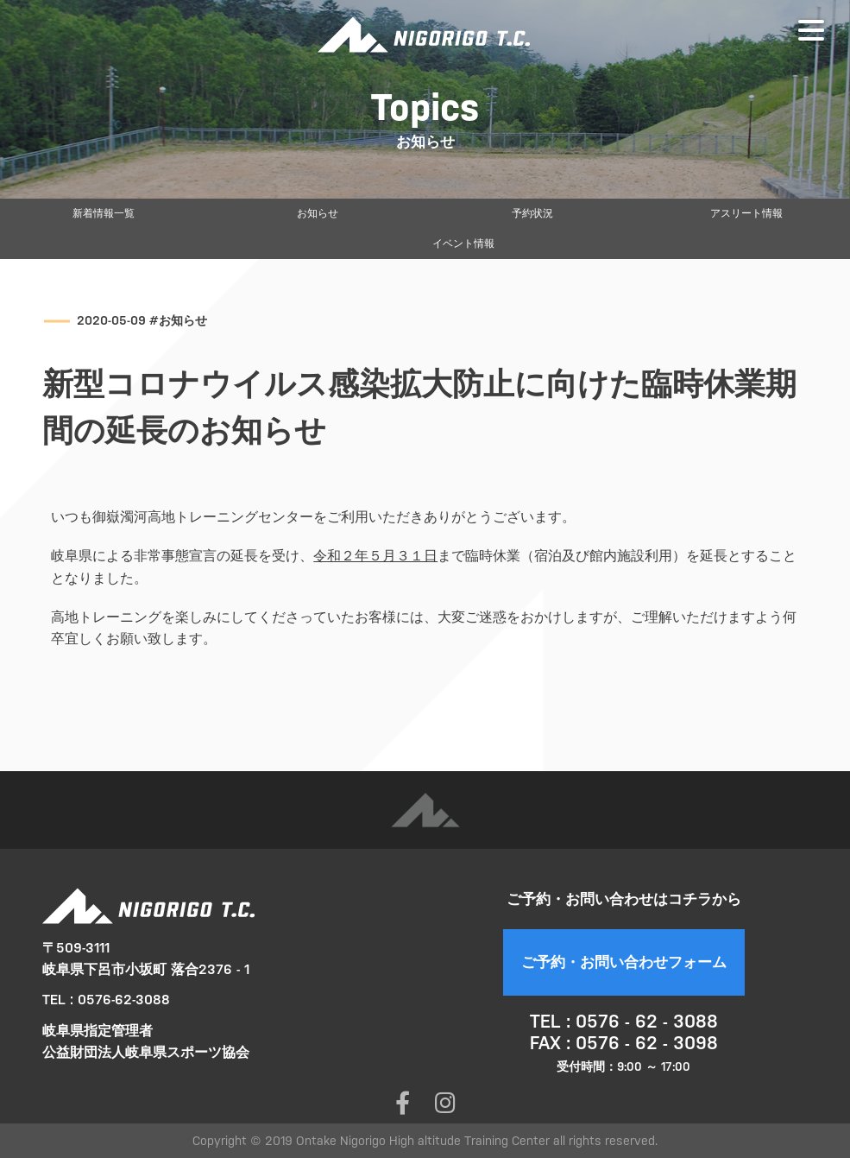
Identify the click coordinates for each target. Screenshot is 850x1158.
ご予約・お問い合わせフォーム (624, 962)
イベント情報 (463, 243)
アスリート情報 (746, 213)
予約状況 (532, 213)
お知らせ (317, 213)
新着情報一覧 (103, 213)
